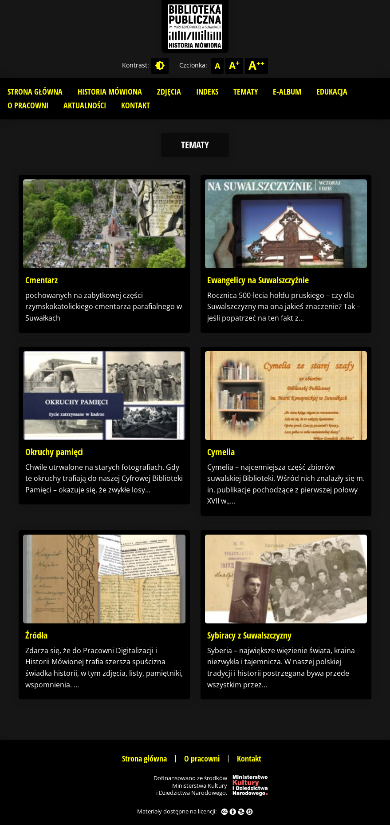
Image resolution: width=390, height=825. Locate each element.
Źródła (36, 635)
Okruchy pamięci (54, 452)
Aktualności (84, 105)
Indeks (207, 91)
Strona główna (35, 91)
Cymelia (221, 452)
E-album (287, 91)
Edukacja (331, 91)
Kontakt (135, 105)
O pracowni (28, 105)
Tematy (245, 91)
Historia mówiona (110, 91)
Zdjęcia (169, 91)
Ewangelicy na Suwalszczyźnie (258, 280)
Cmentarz (41, 280)
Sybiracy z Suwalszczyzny (249, 635)
